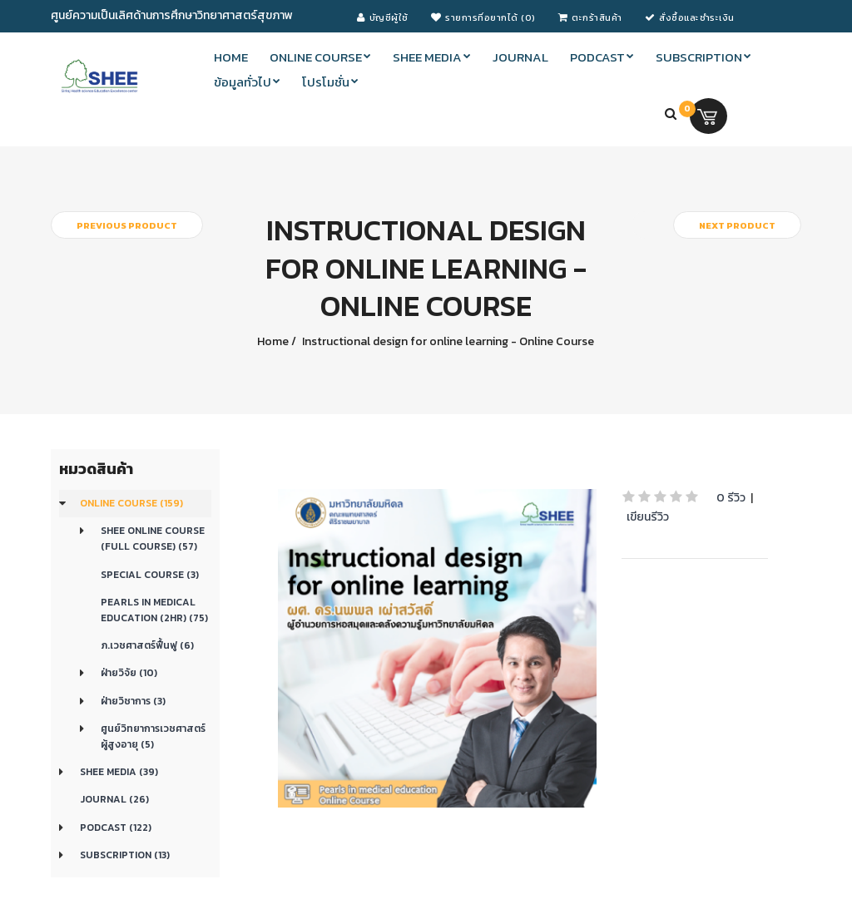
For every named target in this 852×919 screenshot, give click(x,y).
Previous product (127, 225)
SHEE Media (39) (119, 771)
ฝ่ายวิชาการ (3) (133, 701)
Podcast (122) (115, 827)
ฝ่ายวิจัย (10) (129, 672)
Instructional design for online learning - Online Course (447, 341)
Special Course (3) (150, 574)
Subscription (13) (125, 854)
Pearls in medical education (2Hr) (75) (154, 610)
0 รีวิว (731, 497)
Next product (737, 225)
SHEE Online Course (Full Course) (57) (153, 538)
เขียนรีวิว (648, 517)
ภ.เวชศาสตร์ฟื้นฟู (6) (147, 645)
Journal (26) (114, 799)
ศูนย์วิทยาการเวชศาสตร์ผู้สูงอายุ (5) (153, 736)
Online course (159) (131, 503)
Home (273, 341)
